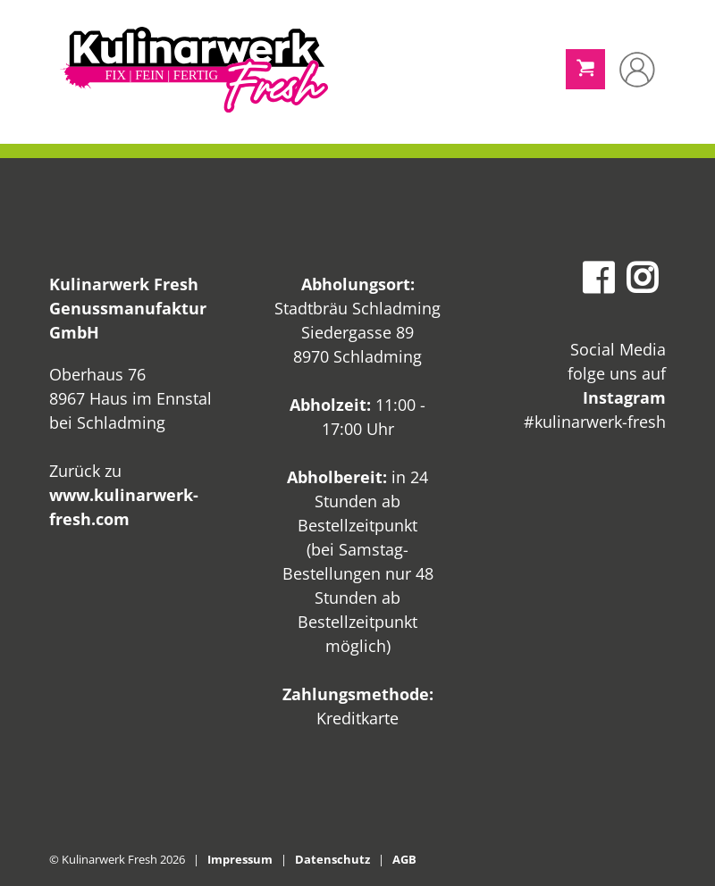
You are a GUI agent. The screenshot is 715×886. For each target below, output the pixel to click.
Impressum (240, 859)
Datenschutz (332, 859)
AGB (404, 859)
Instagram (624, 397)
